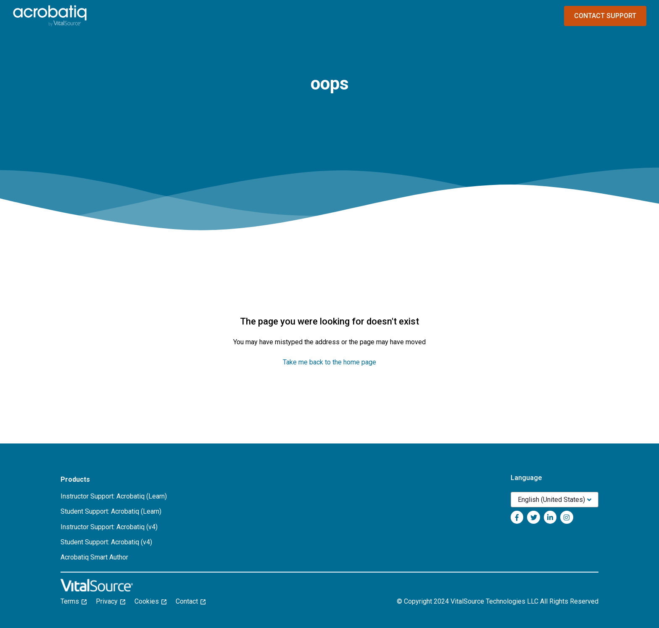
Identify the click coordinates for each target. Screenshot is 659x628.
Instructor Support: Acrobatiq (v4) (109, 527)
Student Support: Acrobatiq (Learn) (111, 511)
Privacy (110, 601)
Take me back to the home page (329, 362)
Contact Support (605, 16)
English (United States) (551, 500)
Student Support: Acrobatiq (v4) (106, 542)
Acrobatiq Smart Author (94, 557)
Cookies (150, 601)
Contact (191, 601)
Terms (74, 601)
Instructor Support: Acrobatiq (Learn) (114, 496)
